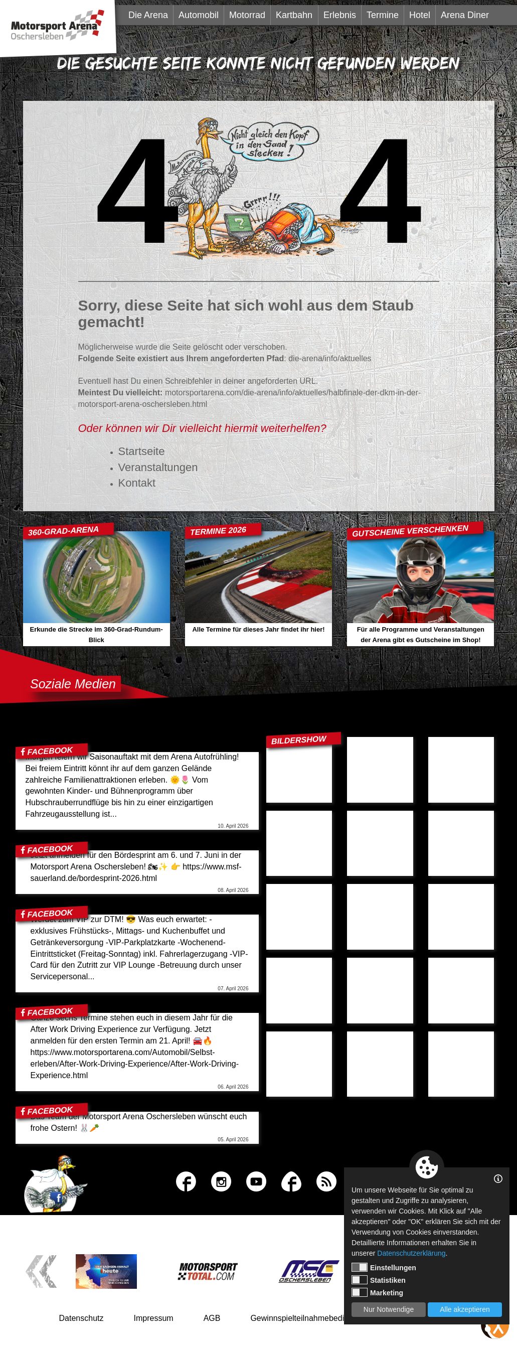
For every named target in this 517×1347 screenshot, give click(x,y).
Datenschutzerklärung (411, 1253)
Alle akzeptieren (465, 1309)
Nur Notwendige (389, 1309)
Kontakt (137, 483)
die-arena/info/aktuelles (329, 358)
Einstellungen (384, 1267)
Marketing (377, 1292)
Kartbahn (294, 15)
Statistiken (379, 1279)
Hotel (419, 15)
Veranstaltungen (158, 467)
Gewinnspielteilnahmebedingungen (312, 1318)
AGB (212, 1318)
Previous (41, 1271)
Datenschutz (81, 1318)
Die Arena (148, 15)
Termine (383, 15)
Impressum (154, 1318)
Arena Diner (465, 15)
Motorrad (247, 15)
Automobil (199, 15)
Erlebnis (339, 15)
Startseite (141, 451)
